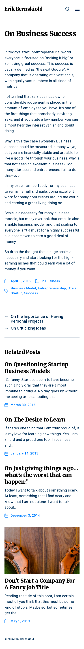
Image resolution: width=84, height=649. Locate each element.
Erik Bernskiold (23, 9)
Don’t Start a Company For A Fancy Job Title (39, 584)
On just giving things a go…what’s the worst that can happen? (41, 475)
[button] (67, 9)
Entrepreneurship (52, 288)
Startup (16, 293)
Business (52, 281)
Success (31, 293)
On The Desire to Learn (35, 419)
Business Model (23, 288)
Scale (72, 288)
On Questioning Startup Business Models (36, 368)
